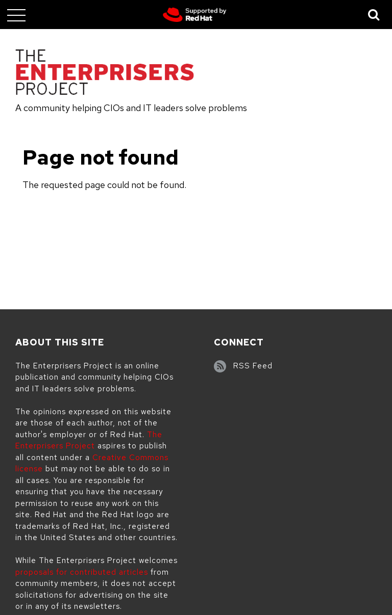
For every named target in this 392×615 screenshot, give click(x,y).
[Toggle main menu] (16, 14)
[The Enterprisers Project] (104, 73)
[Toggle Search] (374, 14)
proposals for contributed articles (81, 572)
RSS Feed (253, 366)
